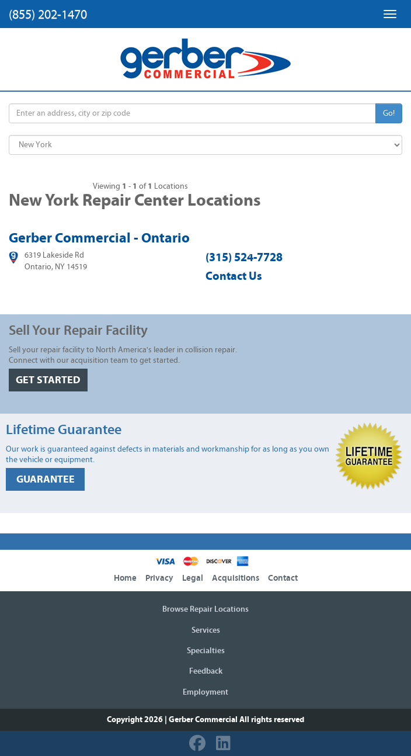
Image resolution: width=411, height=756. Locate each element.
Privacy (159, 578)
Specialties (206, 651)
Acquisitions (235, 578)
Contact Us (234, 276)
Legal (192, 578)
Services (205, 630)
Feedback (205, 671)
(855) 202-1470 (48, 14)
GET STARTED (48, 380)
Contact (283, 578)
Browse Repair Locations (205, 609)
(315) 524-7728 (244, 257)
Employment (205, 692)
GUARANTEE (45, 479)
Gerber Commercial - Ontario (99, 238)
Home (125, 578)
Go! (389, 113)
